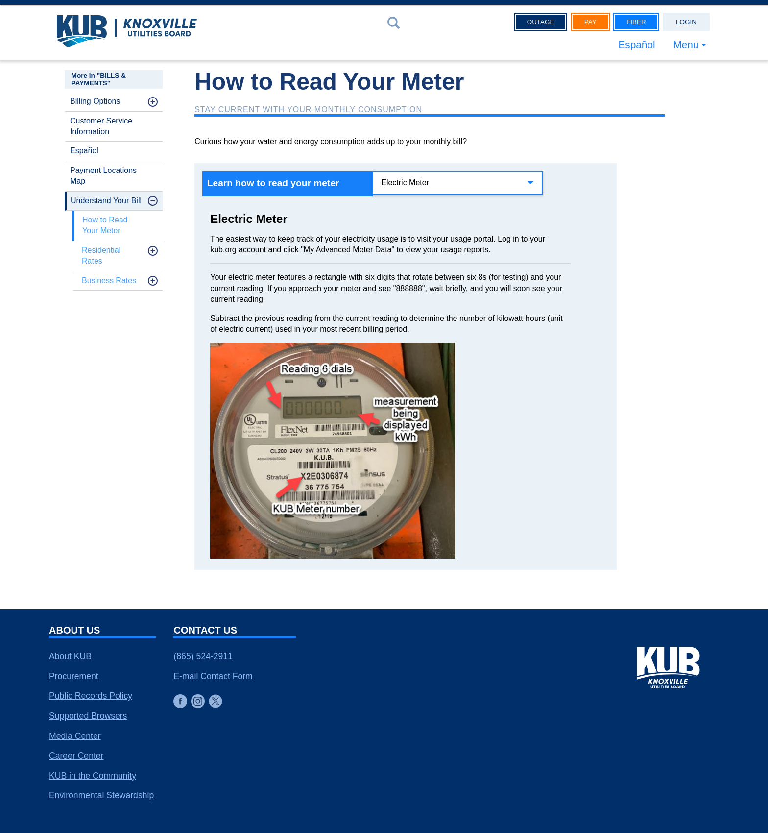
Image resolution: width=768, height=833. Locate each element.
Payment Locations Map (103, 175)
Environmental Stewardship (101, 795)
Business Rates (109, 280)
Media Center (75, 736)
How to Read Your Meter (105, 225)
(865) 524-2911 (202, 656)
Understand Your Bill (106, 200)
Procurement (73, 676)
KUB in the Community (92, 776)
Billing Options (95, 101)
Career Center (76, 755)
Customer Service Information (101, 126)
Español (636, 44)
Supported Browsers (88, 716)
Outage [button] (540, 21)
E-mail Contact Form (212, 676)
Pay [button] (590, 21)
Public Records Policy (90, 696)
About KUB (70, 656)
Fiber (636, 21)
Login (686, 21)
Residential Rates (101, 255)
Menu (685, 44)
